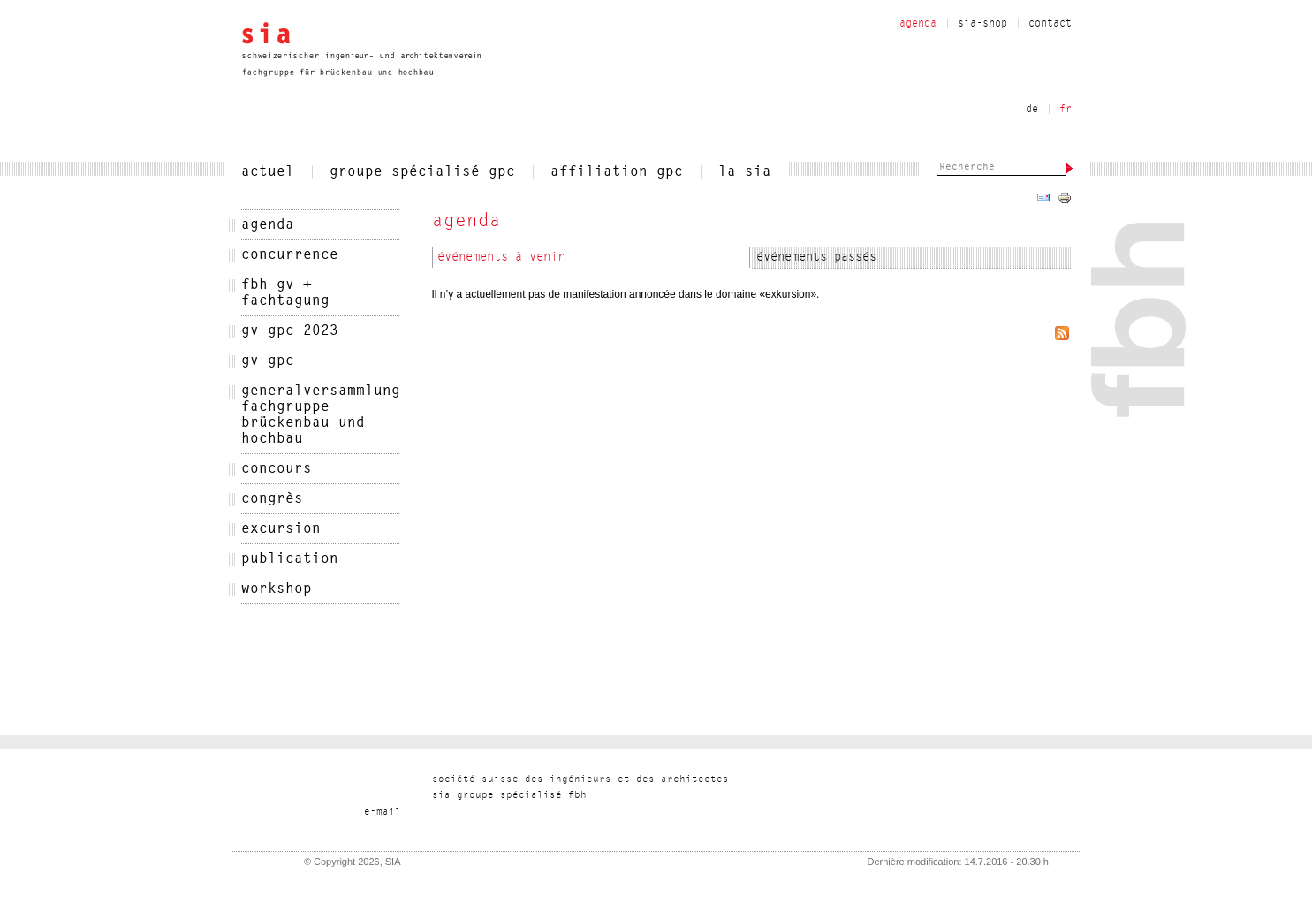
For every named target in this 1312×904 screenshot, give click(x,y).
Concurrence (289, 255)
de (1032, 109)
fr (1065, 109)
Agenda (918, 24)
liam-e (382, 812)
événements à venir (501, 258)
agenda (267, 225)
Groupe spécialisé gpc (422, 172)
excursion (281, 529)
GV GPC (267, 361)
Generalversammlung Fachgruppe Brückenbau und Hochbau (320, 415)
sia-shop (982, 24)
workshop (276, 589)
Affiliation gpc (616, 172)
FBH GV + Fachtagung (285, 293)
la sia (744, 172)
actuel (267, 172)
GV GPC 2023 (289, 331)
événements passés (816, 258)
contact (1050, 24)
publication (289, 559)
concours (276, 469)
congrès (272, 499)
